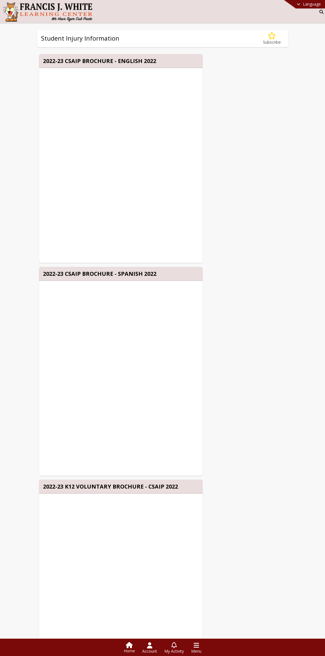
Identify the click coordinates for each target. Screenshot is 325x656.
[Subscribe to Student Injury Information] (272, 38)
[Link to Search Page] (320, 12)
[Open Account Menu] (149, 648)
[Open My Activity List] (174, 648)
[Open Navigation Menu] (196, 648)
